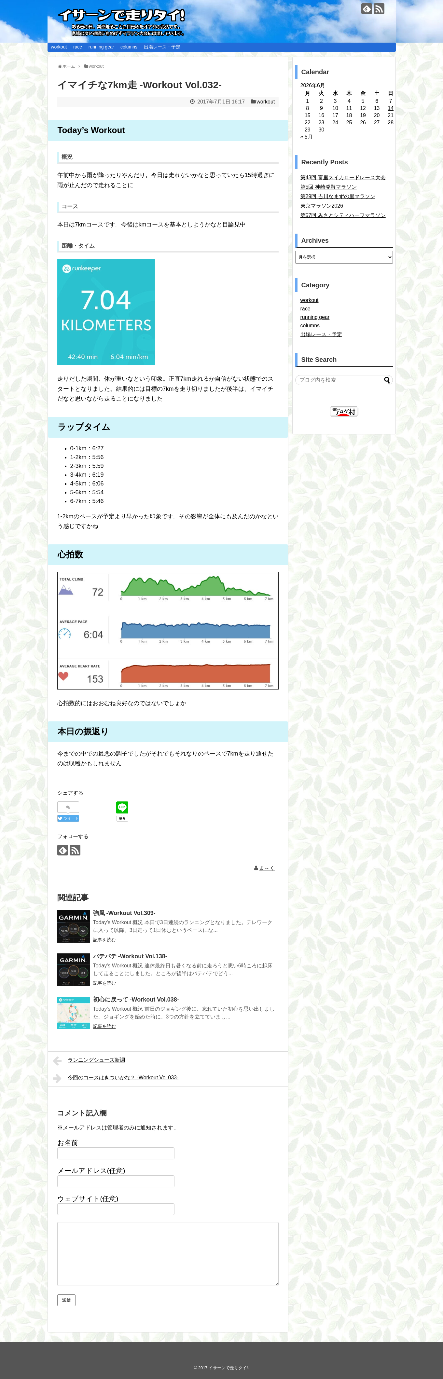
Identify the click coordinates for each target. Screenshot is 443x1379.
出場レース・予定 (162, 46)
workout (59, 46)
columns (128, 46)
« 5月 (306, 137)
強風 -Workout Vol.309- (124, 913)
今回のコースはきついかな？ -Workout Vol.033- (116, 1078)
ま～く (267, 868)
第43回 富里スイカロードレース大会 (343, 177)
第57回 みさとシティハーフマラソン (343, 215)
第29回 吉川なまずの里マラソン (337, 196)
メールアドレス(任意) (91, 1170)
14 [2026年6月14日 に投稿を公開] (391, 108)
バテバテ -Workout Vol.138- (130, 956)
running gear (101, 46)
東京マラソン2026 (321, 206)
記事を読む (104, 939)
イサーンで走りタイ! (228, 1367)
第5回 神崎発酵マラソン (328, 187)
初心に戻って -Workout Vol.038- (136, 999)
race (77, 46)
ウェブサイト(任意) (87, 1198)
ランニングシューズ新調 (89, 1061)
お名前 (67, 1142)
